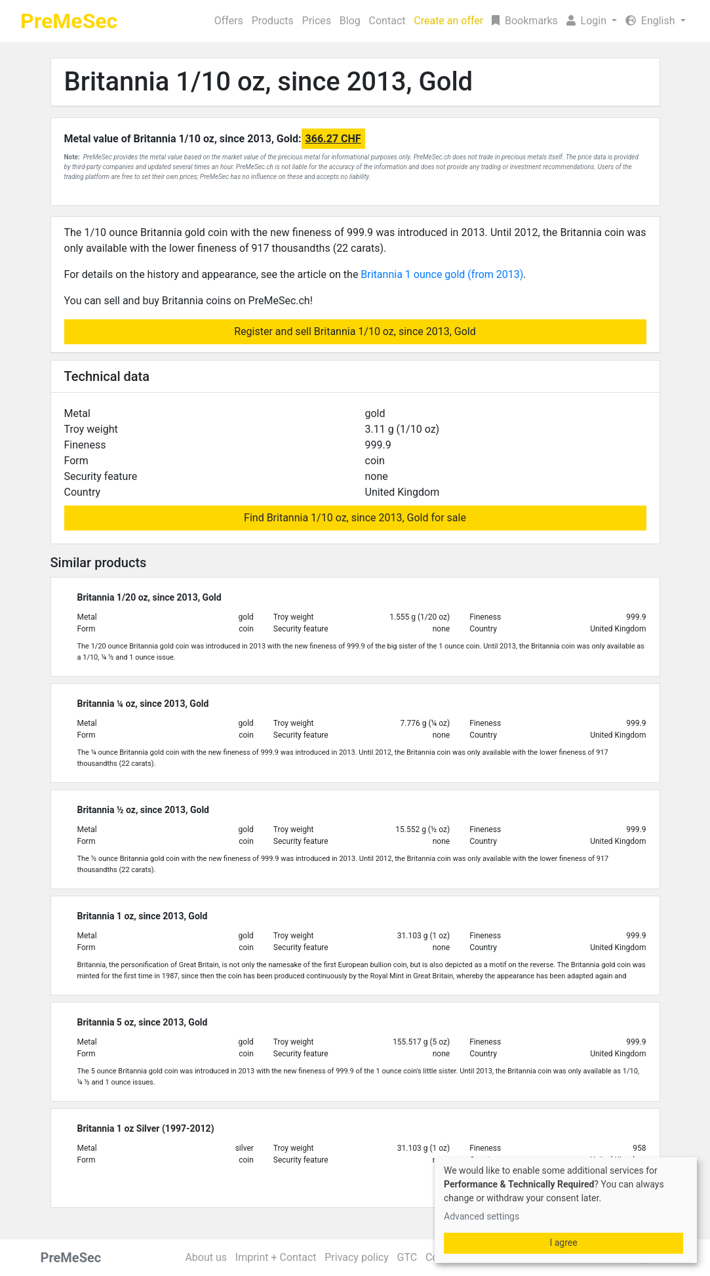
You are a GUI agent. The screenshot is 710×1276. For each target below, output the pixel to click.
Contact (387, 20)
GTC (407, 1257)
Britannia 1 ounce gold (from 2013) (442, 274)
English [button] (651, 20)
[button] (591, 20)
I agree (563, 1242)
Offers (228, 20)
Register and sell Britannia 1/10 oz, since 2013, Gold (355, 331)
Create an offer (448, 20)
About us (206, 1257)
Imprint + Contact (276, 1257)
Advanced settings (481, 1216)
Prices (317, 20)
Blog (350, 20)
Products (273, 20)
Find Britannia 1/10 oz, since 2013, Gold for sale (355, 517)
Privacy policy (357, 1257)
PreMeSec (68, 21)
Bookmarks (525, 20)
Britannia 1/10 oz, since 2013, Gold (268, 81)
